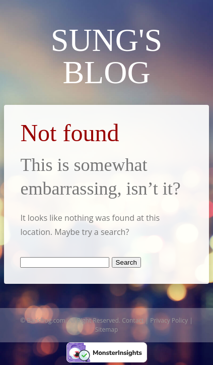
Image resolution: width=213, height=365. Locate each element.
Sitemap (106, 329)
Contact (133, 320)
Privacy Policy (169, 320)
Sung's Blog (106, 56)
